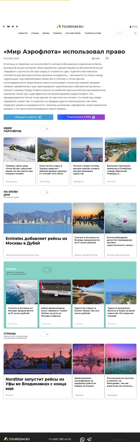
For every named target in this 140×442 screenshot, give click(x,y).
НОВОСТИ (22, 33)
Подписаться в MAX (81, 117)
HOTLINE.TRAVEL (73, 33)
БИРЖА (46, 33)
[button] (47, 129)
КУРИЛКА (57, 33)
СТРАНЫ (35, 33)
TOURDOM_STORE (93, 33)
